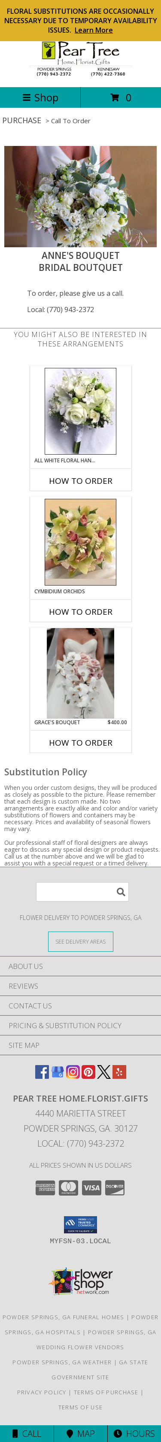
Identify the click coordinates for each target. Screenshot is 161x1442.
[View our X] (104, 1076)
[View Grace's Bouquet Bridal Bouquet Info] (80, 673)
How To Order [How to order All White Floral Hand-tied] (80, 480)
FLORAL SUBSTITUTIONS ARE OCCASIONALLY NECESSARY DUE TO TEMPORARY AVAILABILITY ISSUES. (80, 20)
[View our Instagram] (73, 1076)
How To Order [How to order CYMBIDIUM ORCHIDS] (80, 611)
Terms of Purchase (106, 1392)
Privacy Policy (42, 1392)
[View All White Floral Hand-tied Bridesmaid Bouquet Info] (80, 411)
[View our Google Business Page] (57, 1076)
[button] (80, 1224)
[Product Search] (82, 892)
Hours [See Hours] (134, 1433)
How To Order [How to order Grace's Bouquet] (80, 742)
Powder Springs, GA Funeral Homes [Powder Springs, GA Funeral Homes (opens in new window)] (64, 1317)
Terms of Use (80, 1407)
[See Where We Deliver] (80, 941)
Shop (40, 97)
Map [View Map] (81, 1433)
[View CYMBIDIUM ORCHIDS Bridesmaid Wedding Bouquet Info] (80, 542)
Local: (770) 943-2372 (60, 309)
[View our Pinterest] (88, 1076)
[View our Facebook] (42, 1076)
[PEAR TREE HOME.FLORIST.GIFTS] (80, 74)
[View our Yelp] (119, 1076)
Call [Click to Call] (26, 1433)
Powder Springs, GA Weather (62, 1362)
